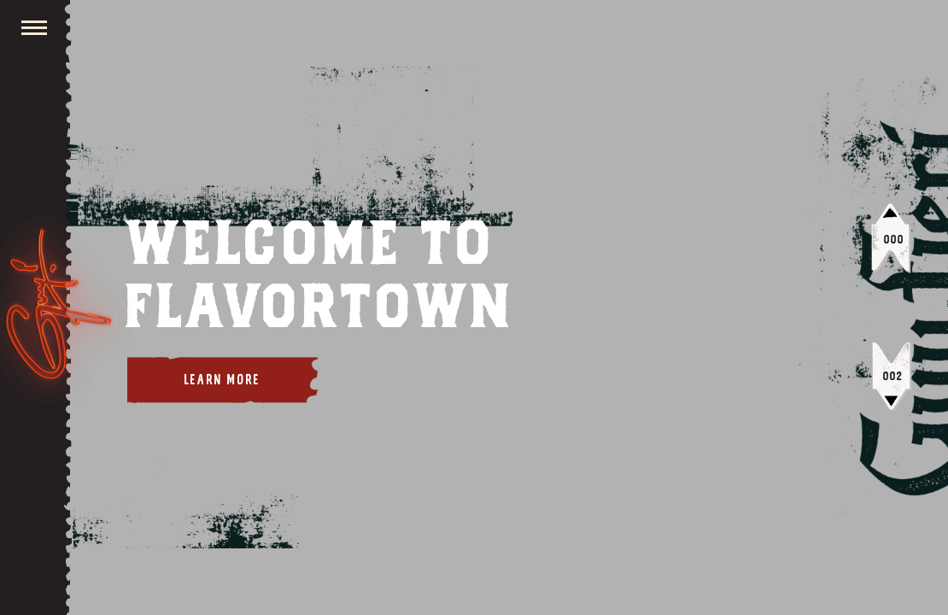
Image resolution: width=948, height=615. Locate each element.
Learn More (222, 380)
